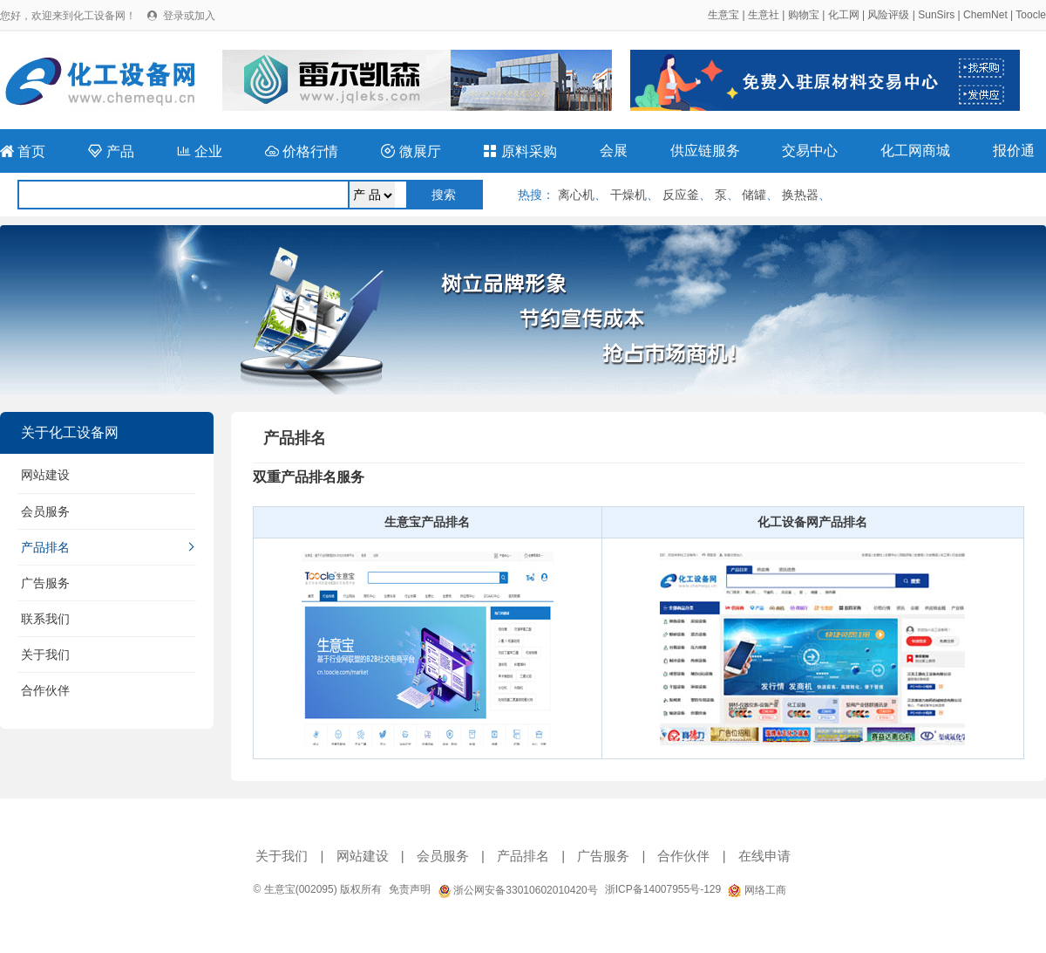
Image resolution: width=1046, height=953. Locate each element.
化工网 (843, 15)
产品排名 (45, 547)
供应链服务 (705, 150)
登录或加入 (189, 16)
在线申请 (764, 855)
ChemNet (985, 15)
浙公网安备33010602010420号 (518, 890)
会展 (614, 150)
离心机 (576, 195)
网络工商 (756, 890)
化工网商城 (915, 150)
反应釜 (680, 195)
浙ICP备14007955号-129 (663, 889)
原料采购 (519, 151)
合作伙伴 (45, 690)
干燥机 (628, 195)
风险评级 (888, 15)
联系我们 (45, 619)
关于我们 (45, 655)
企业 (199, 151)
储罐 (754, 195)
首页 (22, 151)
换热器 (800, 195)
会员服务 (45, 511)
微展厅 (410, 151)
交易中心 (810, 150)
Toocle (1030, 15)
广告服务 (45, 583)
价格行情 (301, 151)
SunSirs (936, 15)
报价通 (1014, 150)
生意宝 (723, 15)
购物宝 (803, 15)
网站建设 (45, 475)
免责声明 (410, 889)
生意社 (763, 15)
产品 (110, 151)
